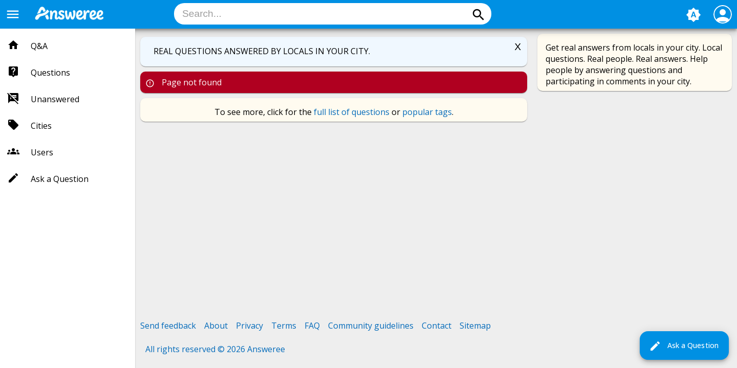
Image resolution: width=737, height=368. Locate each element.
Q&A (39, 46)
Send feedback (168, 325)
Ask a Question (684, 346)
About (216, 325)
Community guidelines (371, 325)
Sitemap (475, 325)
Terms (283, 325)
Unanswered (55, 99)
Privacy (249, 325)
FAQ (312, 325)
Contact (436, 325)
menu (12, 14)
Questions (50, 72)
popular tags (427, 112)
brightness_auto (693, 14)
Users (42, 152)
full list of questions (351, 112)
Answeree (266, 349)
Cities (41, 125)
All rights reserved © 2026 (196, 349)
